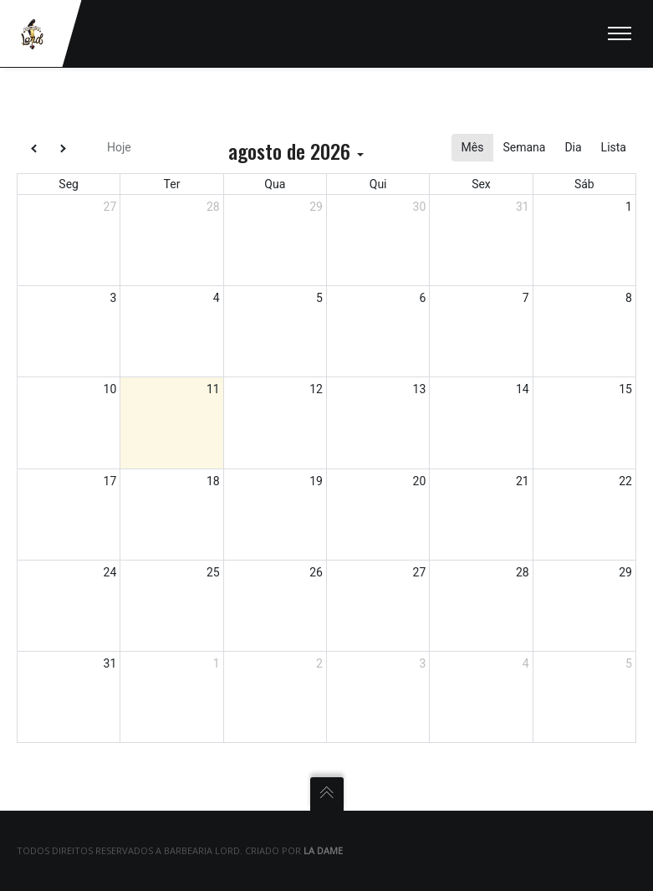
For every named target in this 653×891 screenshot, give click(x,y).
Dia (572, 147)
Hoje (119, 147)
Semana (524, 147)
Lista (613, 147)
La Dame (323, 850)
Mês (473, 147)
